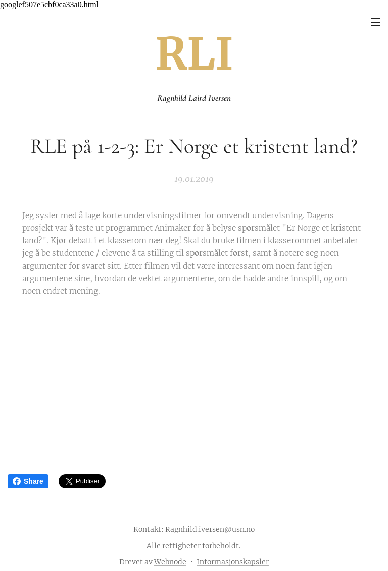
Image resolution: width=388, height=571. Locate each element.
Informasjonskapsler (233, 561)
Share (28, 481)
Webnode (170, 561)
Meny (375, 22)
